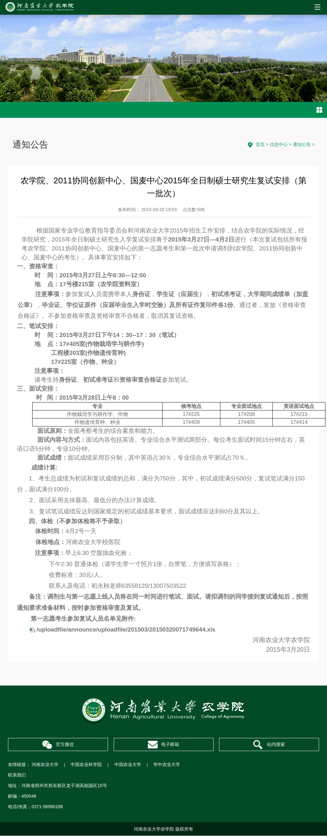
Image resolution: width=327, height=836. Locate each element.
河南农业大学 (45, 764)
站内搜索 (269, 745)
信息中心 (279, 144)
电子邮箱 (163, 745)
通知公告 (302, 144)
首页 (260, 144)
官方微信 (57, 745)
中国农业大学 (128, 764)
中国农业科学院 (86, 764)
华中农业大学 (167, 764)
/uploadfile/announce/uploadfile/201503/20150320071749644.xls (126, 629)
